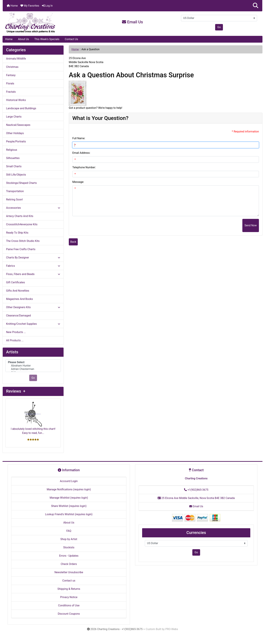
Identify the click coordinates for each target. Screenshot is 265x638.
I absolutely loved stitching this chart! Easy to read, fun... (33, 418)
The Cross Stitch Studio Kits (23, 241)
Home (12, 5)
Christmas (12, 67)
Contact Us (71, 39)
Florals (10, 83)
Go (219, 27)
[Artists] (33, 365)
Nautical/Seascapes (18, 125)
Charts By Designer (33, 257)
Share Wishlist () (69, 506)
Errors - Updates (68, 555)
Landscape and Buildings (21, 108)
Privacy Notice (68, 597)
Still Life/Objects (16, 174)
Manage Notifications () (69, 489)
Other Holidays (15, 133)
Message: (78, 182)
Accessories (33, 207)
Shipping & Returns (68, 588)
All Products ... (14, 340)
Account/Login (69, 481)
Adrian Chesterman (33, 369)
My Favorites (29, 5)
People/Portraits (16, 141)
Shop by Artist (68, 539)
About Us (23, 39)
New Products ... (16, 332)
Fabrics (33, 265)
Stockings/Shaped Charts (21, 183)
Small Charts (13, 166)
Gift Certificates (15, 282)
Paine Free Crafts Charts (20, 249)
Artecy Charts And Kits (19, 216)
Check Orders (69, 564)
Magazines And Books (19, 299)
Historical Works (16, 100)
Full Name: (78, 138)
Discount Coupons (69, 613)
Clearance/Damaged (18, 315)
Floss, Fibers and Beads (33, 274)
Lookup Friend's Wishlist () (68, 514)
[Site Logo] (46, 22)
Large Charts (13, 116)
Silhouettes (13, 158)
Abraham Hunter (33, 365)
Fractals (11, 91)
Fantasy (11, 75)
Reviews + (15, 391)
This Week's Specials (46, 39)
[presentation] (216, 225)
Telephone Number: (84, 167)
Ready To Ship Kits (17, 232)
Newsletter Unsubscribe (68, 572)
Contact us (68, 580)
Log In (47, 5)
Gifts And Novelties (17, 290)
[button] (255, 5)
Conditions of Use (68, 605)
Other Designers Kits (33, 307)
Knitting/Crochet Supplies (33, 323)
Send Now (251, 225)
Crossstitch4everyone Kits (21, 224)
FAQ (68, 530)
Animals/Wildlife (16, 58)
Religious (11, 149)
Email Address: (81, 152)
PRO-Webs (171, 629)
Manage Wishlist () (69, 497)
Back (73, 241)
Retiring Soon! (14, 199)
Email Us (132, 22)
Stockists (68, 547)
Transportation (15, 191)
